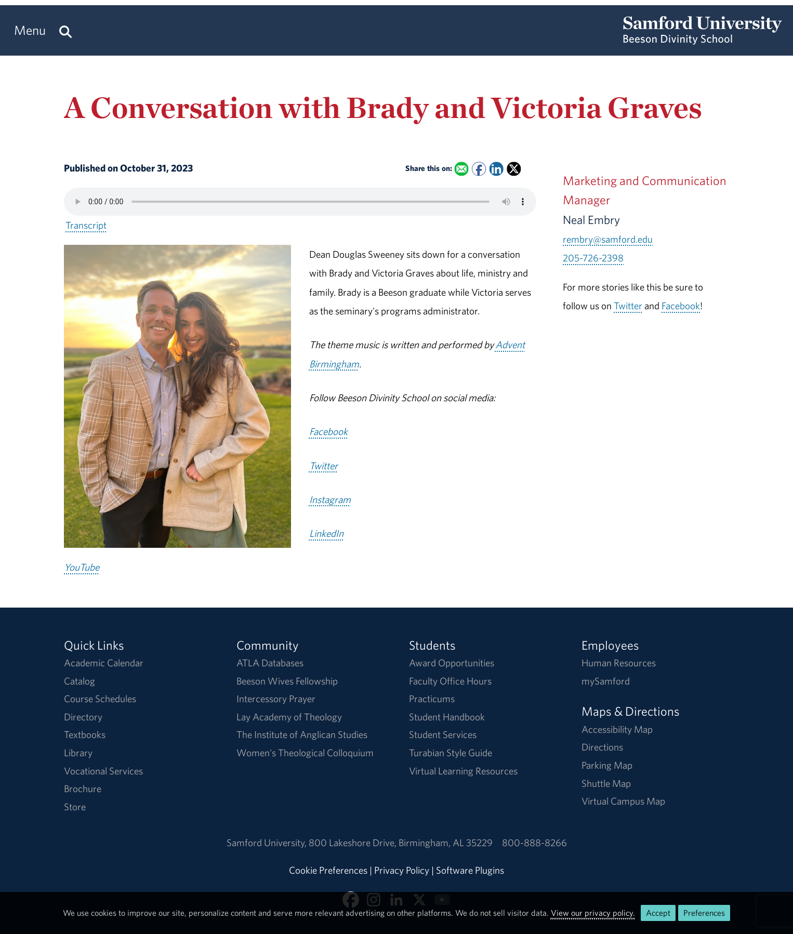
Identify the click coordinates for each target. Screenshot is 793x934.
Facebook (681, 305)
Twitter (628, 305)
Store (75, 806)
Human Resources (618, 662)
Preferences (704, 912)
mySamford (605, 681)
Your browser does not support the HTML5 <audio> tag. (300, 202)
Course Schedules (100, 698)
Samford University (268, 842)
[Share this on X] (514, 169)
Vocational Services (103, 771)
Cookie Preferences (328, 870)
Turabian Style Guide (450, 752)
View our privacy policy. (593, 912)
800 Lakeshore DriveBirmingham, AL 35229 (401, 842)
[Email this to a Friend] (461, 169)
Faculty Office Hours (450, 681)
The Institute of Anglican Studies (301, 734)
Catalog (79, 681)
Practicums (432, 698)
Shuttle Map (606, 783)
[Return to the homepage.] (703, 39)
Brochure (82, 788)
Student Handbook (447, 717)
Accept (658, 912)
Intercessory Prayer (275, 698)
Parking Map (606, 765)
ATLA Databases (269, 662)
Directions (602, 747)
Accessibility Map (617, 729)
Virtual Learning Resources (463, 771)
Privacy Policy (401, 870)
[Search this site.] (65, 30)
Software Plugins (470, 870)
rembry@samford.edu (608, 239)
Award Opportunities (451, 662)
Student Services (443, 734)
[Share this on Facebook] (479, 169)
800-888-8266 (534, 842)
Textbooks (84, 734)
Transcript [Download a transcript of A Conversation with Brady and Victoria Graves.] (86, 225)
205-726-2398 (593, 258)
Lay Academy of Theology (289, 717)
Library (78, 752)
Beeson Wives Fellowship (287, 681)
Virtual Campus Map (623, 801)
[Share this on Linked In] (496, 169)
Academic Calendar (103, 662)
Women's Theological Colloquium (305, 752)
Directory (83, 717)
